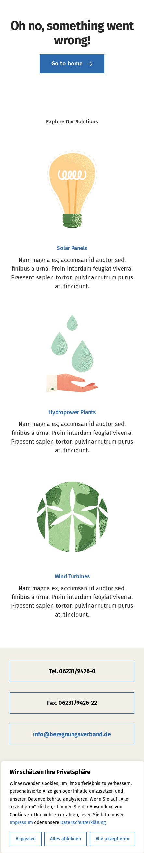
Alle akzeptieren (112, 839)
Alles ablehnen (65, 839)
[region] (72, 807)
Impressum (21, 822)
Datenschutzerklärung (83, 822)
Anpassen (26, 839)
